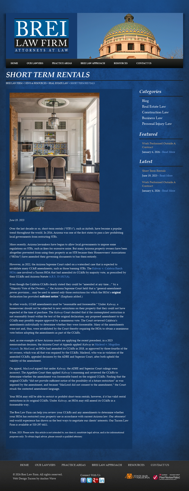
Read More (168, 152)
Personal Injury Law (157, 124)
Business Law (152, 118)
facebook (83, 480)
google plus (95, 480)
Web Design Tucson (24, 479)
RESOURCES (121, 63)
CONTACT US (143, 63)
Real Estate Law (58, 83)
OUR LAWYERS (35, 63)
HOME (14, 63)
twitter (89, 480)
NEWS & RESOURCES (36, 83)
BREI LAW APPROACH (93, 63)
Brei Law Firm (41, 35)
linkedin (101, 480)
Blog (145, 101)
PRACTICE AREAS (62, 63)
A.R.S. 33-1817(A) (59, 277)
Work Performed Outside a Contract (159, 145)
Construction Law (155, 112)
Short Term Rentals (154, 171)
